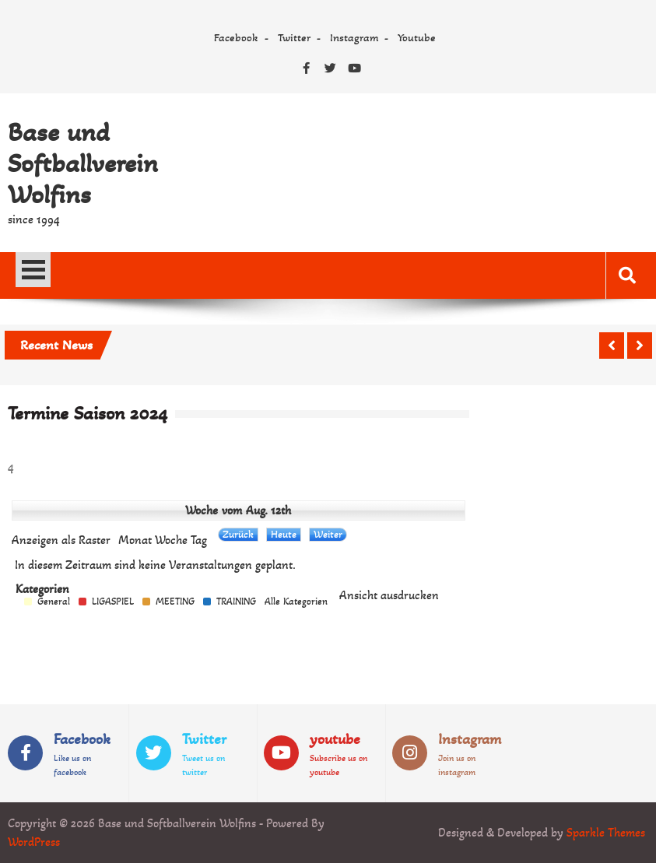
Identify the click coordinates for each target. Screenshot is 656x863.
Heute (283, 534)
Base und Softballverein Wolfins (83, 163)
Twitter (294, 37)
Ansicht (389, 595)
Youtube (417, 37)
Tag (199, 540)
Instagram (354, 37)
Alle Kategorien (296, 602)
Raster (61, 540)
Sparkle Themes (606, 832)
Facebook (236, 37)
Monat (135, 540)
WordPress (34, 841)
